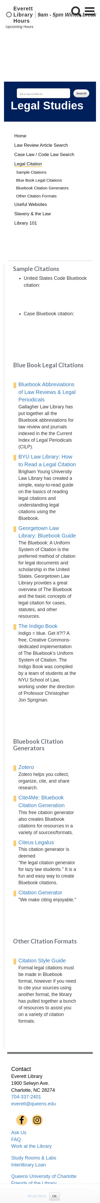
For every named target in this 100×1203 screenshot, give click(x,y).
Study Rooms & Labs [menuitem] (33, 1158)
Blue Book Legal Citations (39, 180)
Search (81, 93)
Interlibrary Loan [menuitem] (28, 1165)
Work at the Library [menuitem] (31, 1146)
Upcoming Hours (19, 27)
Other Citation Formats (36, 196)
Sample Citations (31, 172)
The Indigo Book (37, 626)
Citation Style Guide (42, 960)
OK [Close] (54, 1196)
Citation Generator (40, 892)
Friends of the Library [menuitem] (34, 1183)
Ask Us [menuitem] (18, 1132)
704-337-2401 (26, 1097)
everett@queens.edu (33, 1103)
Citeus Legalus (36, 842)
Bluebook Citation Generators (42, 188)
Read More (37, 1196)
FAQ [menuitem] (16, 1139)
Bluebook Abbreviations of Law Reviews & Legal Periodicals (47, 392)
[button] (76, 11)
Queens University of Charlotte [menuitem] (44, 1176)
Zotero (26, 767)
